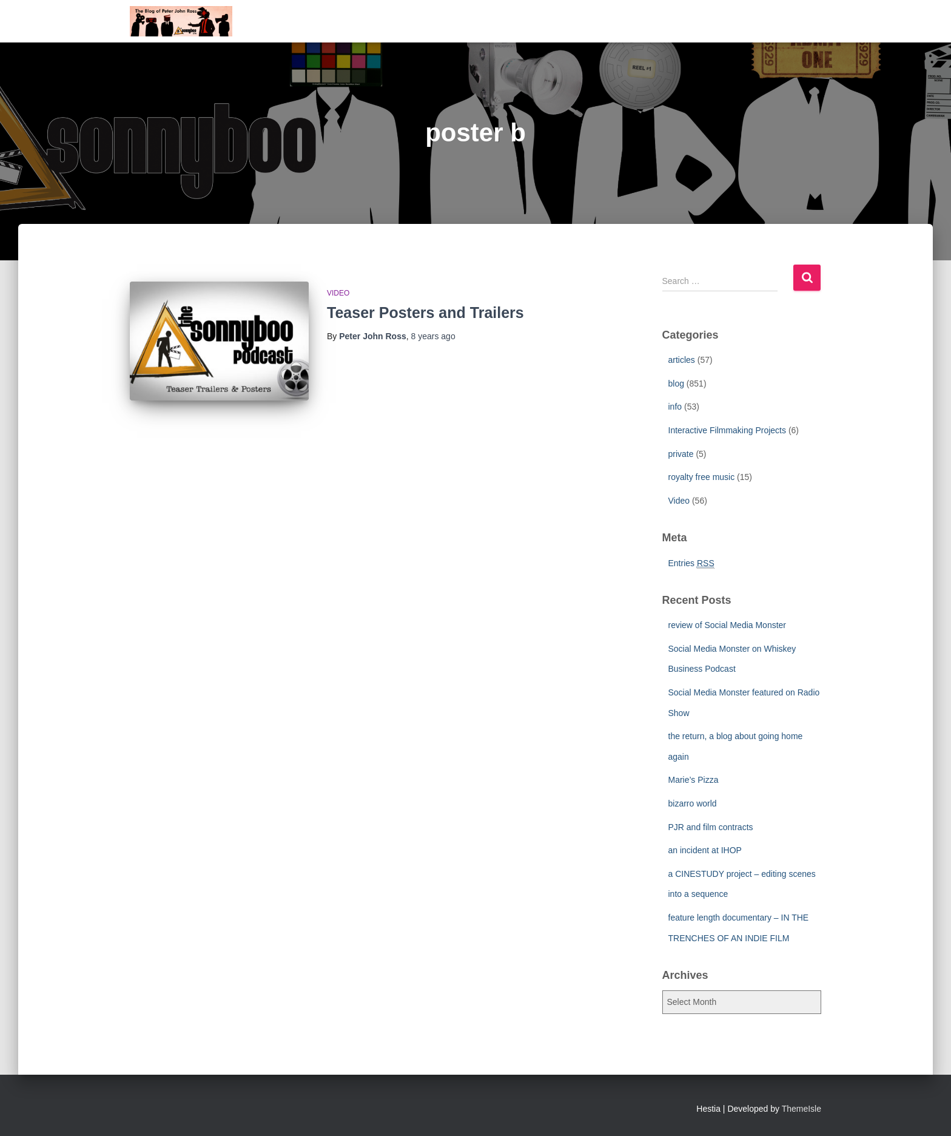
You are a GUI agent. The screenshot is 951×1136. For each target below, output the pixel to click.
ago (433, 336)
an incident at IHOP (705, 850)
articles (681, 360)
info (675, 406)
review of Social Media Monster (727, 625)
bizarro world (692, 803)
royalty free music (701, 477)
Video (338, 293)
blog (676, 383)
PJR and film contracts (710, 827)
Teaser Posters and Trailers (425, 312)
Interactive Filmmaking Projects (727, 430)
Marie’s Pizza (693, 780)
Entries (691, 563)
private (681, 454)
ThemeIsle (801, 1109)
